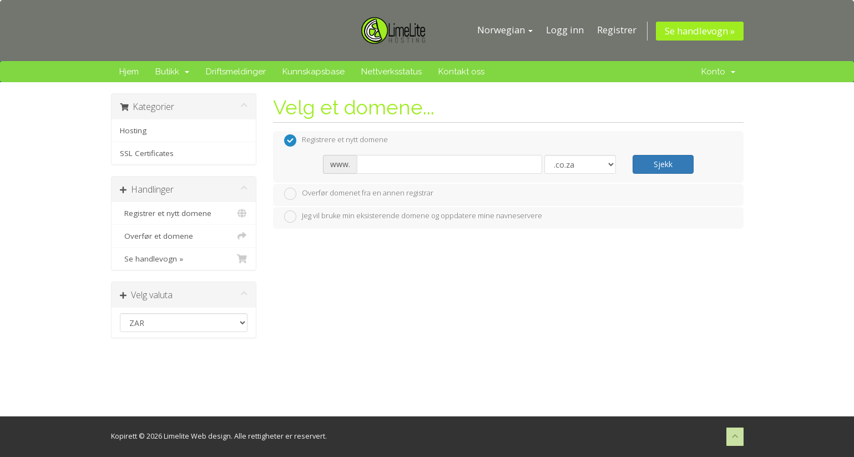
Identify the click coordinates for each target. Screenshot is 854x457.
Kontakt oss (461, 72)
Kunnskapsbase (313, 72)
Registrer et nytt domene (184, 213)
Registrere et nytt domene (336, 140)
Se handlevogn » (700, 30)
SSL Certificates (147, 153)
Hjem (129, 72)
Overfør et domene (184, 236)
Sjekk (663, 164)
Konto (718, 72)
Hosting (133, 130)
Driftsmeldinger (236, 72)
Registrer (616, 29)
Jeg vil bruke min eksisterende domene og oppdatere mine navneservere (413, 216)
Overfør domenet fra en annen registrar (358, 194)
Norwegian (505, 29)
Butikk (172, 72)
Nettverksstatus (391, 72)
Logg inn (565, 29)
